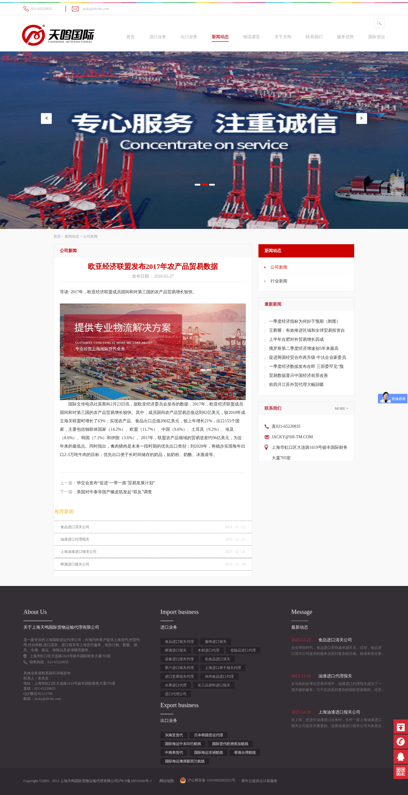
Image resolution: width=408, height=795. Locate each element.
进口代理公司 (176, 694)
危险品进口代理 (243, 650)
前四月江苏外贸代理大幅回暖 (296, 384)
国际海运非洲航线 (208, 752)
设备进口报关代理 (179, 659)
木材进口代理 (208, 650)
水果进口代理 (176, 685)
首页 (130, 37)
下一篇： (106, 492)
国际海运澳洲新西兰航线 (185, 761)
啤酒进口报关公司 (74, 564)
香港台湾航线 (245, 752)
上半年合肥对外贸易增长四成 (296, 339)
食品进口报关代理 (179, 641)
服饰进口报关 (216, 641)
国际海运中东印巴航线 (183, 744)
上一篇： (107, 483)
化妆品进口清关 (217, 659)
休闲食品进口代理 (219, 676)
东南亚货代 (174, 735)
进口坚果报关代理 (179, 676)
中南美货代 (174, 752)
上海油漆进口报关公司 (78, 552)
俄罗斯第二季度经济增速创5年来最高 (303, 348)
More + (341, 408)
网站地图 (166, 781)
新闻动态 (72, 236)
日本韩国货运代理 (208, 735)
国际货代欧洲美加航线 (230, 744)
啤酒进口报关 (176, 650)
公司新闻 (90, 236)
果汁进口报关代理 (179, 668)
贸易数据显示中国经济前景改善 (298, 375)
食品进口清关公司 (74, 527)
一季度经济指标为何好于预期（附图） (305, 321)
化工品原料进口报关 (214, 685)
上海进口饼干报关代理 (223, 668)
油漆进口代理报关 (74, 539)
